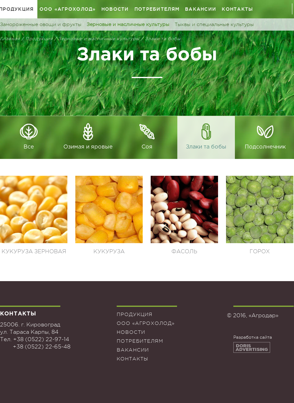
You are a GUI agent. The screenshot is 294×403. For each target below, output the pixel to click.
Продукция (39, 38)
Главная (10, 38)
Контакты (237, 9)
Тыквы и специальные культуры (214, 24)
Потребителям (156, 9)
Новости (115, 9)
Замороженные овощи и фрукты (40, 24)
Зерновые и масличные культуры (128, 24)
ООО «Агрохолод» (68, 9)
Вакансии (200, 9)
